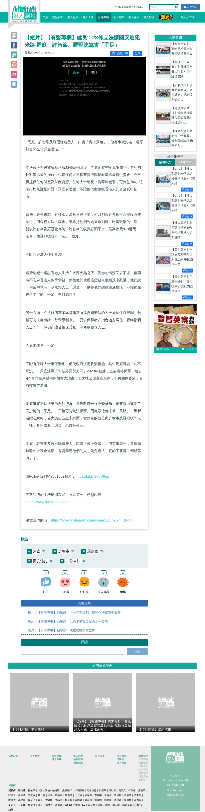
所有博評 (121, 762)
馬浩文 (122, 790)
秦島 (50, 795)
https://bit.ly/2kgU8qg (92, 476)
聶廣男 (49, 804)
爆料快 (142, 779)
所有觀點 (78, 762)
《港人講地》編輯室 (48, 790)
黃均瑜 (78, 800)
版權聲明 (143, 766)
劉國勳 (98, 800)
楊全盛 (68, 800)
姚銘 (107, 804)
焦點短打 (67, 790)
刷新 (76, 73)
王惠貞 (108, 795)
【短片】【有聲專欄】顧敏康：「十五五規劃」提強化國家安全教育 (73, 612)
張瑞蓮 (21, 790)
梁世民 (112, 790)
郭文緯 (31, 795)
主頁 (45, 17)
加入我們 (143, 769)
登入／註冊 (188, 17)
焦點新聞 (57, 17)
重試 (94, 73)
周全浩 (31, 800)
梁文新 (91, 804)
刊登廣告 (143, 776)
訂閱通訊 (190, 7)
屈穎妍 (12, 790)
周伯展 (117, 795)
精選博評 (185, 162)
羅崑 (100, 804)
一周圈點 (79, 790)
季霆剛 (98, 795)
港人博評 (149, 17)
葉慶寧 (137, 795)
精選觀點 (165, 162)
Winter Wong (72, 804)
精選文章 (127, 804)
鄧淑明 (58, 800)
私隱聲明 (143, 759)
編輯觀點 (78, 759)
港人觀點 (118, 17)
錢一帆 (41, 795)
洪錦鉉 (117, 800)
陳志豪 (116, 804)
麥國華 (21, 795)
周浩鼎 (68, 795)
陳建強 (12, 800)
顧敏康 (31, 790)
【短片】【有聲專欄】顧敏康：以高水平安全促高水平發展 (66, 621)
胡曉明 (58, 795)
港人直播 (88, 17)
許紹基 (12, 795)
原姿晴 (141, 790)
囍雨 (10, 809)
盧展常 (58, 804)
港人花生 (133, 17)
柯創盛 (108, 800)
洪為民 (49, 800)
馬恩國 (21, 800)
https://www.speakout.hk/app (48, 502)
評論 (137, 651)
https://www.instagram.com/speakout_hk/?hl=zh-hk (91, 520)
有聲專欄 (103, 17)
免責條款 (143, 762)
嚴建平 (12, 804)
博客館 (120, 759)
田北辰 (78, 795)
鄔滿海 (88, 795)
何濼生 (132, 790)
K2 (83, 804)
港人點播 (72, 17)
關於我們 (143, 756)
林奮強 (138, 804)
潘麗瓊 (127, 795)
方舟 (40, 800)
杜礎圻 (31, 804)
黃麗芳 (137, 800)
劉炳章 (102, 790)
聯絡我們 (143, 772)
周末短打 (91, 790)
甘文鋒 (21, 804)
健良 (40, 804)
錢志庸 (88, 800)
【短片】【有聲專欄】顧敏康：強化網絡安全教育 (60, 630)
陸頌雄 (127, 800)
